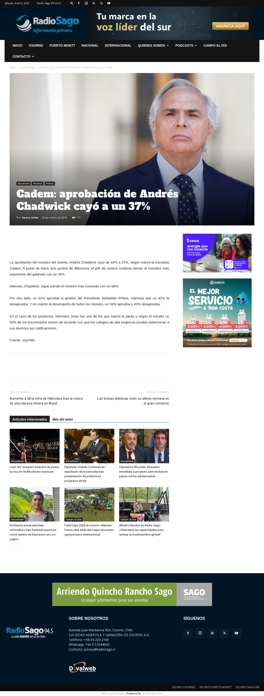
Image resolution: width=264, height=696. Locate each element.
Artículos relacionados (29, 419)
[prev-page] (12, 548)
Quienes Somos (153, 45)
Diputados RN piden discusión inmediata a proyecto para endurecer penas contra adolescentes (143, 471)
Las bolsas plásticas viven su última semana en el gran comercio (133, 400)
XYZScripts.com (152, 693)
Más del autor (62, 419)
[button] (71, 3)
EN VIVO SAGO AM (247, 687)
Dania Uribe (30, 217)
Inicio (13, 67)
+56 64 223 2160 (96, 639)
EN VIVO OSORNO (183, 687)
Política (50, 183)
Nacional (90, 45)
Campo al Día (215, 45)
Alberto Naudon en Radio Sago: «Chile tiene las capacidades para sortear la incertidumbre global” (141, 530)
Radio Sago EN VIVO (49, 3)
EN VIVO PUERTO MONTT (216, 687)
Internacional (118, 45)
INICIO (17, 45)
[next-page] (20, 548)
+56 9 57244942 (97, 644)
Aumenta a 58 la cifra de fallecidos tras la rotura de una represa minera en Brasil (46, 400)
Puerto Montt (62, 45)
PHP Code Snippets (114, 693)
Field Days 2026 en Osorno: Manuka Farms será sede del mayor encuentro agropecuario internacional (89, 530)
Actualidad (28, 67)
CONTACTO (23, 56)
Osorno (36, 45)
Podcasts (186, 45)
